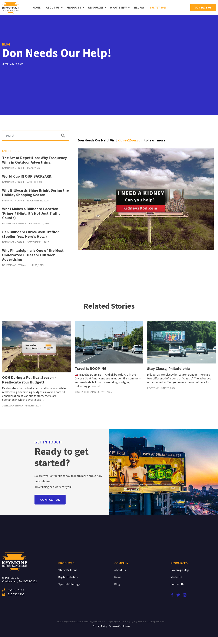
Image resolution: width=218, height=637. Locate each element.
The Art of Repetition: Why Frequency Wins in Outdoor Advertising (34, 159)
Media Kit (176, 577)
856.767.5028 (158, 7)
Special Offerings (69, 584)
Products (73, 7)
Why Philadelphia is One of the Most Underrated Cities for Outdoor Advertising (33, 255)
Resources (95, 7)
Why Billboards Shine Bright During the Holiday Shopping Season (35, 192)
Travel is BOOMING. (91, 368)
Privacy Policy (100, 626)
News (117, 577)
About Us (53, 7)
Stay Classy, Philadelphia (168, 368)
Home (36, 7)
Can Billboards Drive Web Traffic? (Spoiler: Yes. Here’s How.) (30, 234)
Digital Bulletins (68, 577)
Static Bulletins (67, 570)
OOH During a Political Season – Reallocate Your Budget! (29, 380)
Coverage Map (180, 570)
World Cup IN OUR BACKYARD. (27, 176)
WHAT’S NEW (118, 7)
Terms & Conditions (119, 626)
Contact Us (203, 7)
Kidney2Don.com (130, 140)
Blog (117, 584)
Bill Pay (138, 7)
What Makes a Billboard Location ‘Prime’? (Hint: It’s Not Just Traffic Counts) (31, 213)
